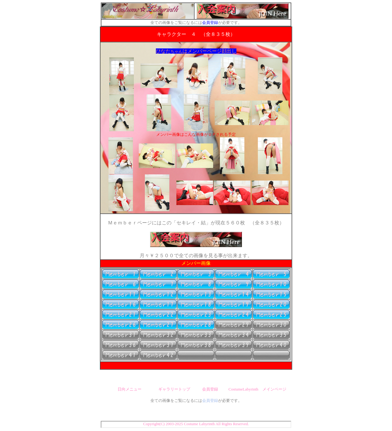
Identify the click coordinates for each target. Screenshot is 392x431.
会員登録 (210, 22)
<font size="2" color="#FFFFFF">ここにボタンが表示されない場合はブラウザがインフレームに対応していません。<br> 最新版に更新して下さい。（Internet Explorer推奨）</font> (196, 314)
